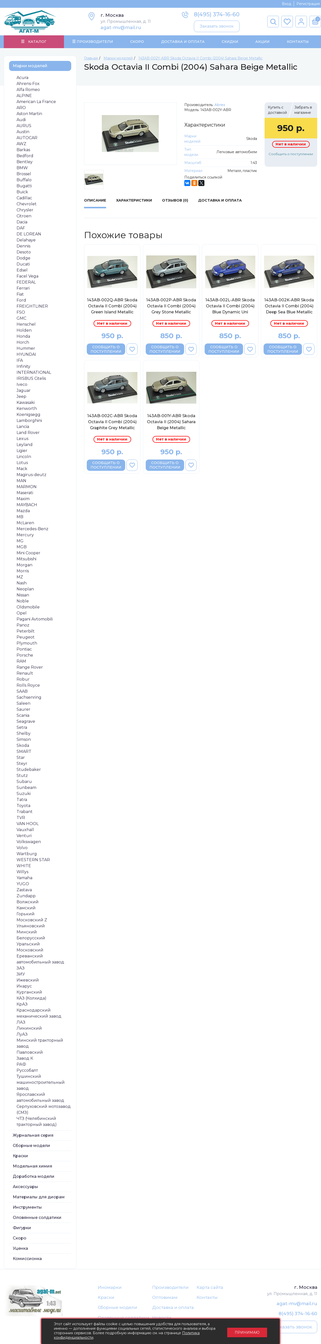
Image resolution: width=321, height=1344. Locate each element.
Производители (170, 1287)
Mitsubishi (26, 559)
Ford (21, 300)
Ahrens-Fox (28, 83)
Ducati (23, 264)
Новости (161, 1317)
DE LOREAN (29, 234)
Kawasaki (26, 402)
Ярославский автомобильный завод (40, 1097)
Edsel (22, 270)
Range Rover (30, 667)
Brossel (24, 173)
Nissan (23, 595)
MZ (20, 577)
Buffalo (24, 179)
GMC (21, 318)
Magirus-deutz (31, 474)
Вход (286, 4)
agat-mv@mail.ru (121, 27)
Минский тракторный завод (40, 1043)
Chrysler (25, 210)
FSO (21, 312)
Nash (22, 583)
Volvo (22, 847)
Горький (26, 914)
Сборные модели (31, 1145)
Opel (22, 613)
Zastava (24, 889)
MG (20, 541)
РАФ (21, 1064)
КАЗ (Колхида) (31, 998)
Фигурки (22, 1227)
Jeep (21, 396)
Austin (23, 131)
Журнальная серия (33, 1135)
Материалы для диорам (39, 1197)
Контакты (297, 41)
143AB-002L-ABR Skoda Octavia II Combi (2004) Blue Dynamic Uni (230, 306)
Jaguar (24, 390)
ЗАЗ (21, 968)
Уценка (20, 1248)
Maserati (25, 492)
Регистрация (308, 4)
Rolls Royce (28, 685)
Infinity (23, 366)
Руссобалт (27, 1070)
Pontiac (24, 649)
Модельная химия (32, 1166)
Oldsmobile (28, 607)
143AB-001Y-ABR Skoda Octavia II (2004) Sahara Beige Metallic (171, 422)
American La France (36, 101)
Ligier (22, 450)
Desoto (24, 252)
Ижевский (28, 980)
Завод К (25, 1058)
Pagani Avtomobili (35, 619)
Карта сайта (210, 1287)
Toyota (23, 805)
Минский (27, 932)
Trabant (25, 811)
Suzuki (24, 793)
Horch (23, 342)
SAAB (22, 691)
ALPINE (24, 95)
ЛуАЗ (22, 1034)
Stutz (22, 775)
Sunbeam (26, 787)
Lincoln (24, 456)
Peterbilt (26, 631)
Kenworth (27, 408)
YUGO (23, 883)
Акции (262, 41)
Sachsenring (29, 697)
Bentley (25, 161)
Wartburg (27, 853)
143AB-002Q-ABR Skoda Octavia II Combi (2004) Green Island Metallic (112, 306)
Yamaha (24, 877)
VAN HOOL (28, 823)
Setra (22, 727)
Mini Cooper (28, 553)
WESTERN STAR (33, 859)
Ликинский (29, 1028)
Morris (23, 571)
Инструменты (27, 1207)
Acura (22, 77)
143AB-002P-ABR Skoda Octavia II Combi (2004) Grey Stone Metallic (171, 306)
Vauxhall (25, 829)
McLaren (25, 522)
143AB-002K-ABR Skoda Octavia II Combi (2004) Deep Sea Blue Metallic (289, 306)
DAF (21, 228)
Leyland (25, 444)
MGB (22, 547)
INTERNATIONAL (34, 372)
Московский (30, 950)
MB (20, 516)
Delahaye (26, 240)
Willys (22, 871)
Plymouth (27, 643)
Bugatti (24, 186)
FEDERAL (26, 282)
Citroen (24, 216)
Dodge (23, 258)
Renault (25, 673)
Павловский (30, 1052)
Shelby (24, 733)
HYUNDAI (26, 354)
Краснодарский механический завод (39, 1013)
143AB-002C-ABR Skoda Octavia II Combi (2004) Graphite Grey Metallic (112, 422)
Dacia (22, 222)
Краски (20, 1155)
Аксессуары (25, 1186)
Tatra (22, 799)
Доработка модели (33, 1176)
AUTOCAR (27, 137)
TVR (21, 817)
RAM (21, 661)
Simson (24, 739)
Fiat (20, 294)
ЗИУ (21, 974)
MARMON (27, 486)
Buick (22, 192)
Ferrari (23, 288)
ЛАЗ (21, 1022)
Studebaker (29, 769)
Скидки (230, 41)
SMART (24, 751)
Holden (24, 330)
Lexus (22, 438)
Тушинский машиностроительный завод (41, 1082)
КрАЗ (22, 1004)
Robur (23, 679)
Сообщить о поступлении (291, 154)
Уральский (28, 944)
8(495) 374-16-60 (216, 14)
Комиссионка (27, 1258)
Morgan (24, 565)
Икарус (24, 986)
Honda (23, 336)
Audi (21, 119)
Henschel (26, 324)
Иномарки (110, 1287)
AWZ (21, 143)
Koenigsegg (28, 414)
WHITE (24, 865)
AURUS (24, 125)
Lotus (22, 462)
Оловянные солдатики (37, 1217)
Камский (26, 908)
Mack (22, 468)
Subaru (24, 781)
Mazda (23, 510)
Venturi (24, 835)
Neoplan (25, 589)
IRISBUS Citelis (31, 378)
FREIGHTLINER (32, 306)
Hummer (26, 348)
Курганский (29, 992)
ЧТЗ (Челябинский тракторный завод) (37, 1121)
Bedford (25, 155)
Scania (23, 715)
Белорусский (31, 938)
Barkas (23, 149)
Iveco (22, 384)
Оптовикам (165, 1297)
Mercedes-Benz (32, 528)
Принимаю (247, 1331)
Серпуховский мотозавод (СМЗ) (44, 1109)
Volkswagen (29, 841)
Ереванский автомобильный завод (40, 959)
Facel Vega (27, 276)
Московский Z (32, 920)
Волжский (28, 902)
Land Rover (28, 432)
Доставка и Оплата (182, 41)
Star (21, 757)
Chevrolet (27, 204)
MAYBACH (27, 504)
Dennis (23, 246)
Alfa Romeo (28, 89)
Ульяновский (31, 926)
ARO (21, 107)
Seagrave (26, 721)
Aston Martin (29, 113)
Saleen (23, 703)
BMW (22, 167)
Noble (23, 601)
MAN (21, 480)
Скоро (137, 41)
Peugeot (26, 637)
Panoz (23, 625)
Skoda (23, 745)
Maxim (23, 498)
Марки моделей (30, 65)
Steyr (22, 763)
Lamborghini (29, 420)
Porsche (25, 655)
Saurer (23, 709)
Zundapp (26, 895)
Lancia (23, 426)
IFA (20, 360)
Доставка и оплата (173, 1307)
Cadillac (24, 198)
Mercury (25, 534)
